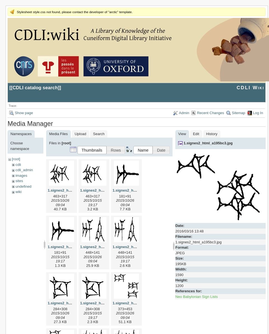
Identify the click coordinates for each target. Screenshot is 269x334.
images (21, 175)
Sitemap (238, 113)
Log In (258, 113)
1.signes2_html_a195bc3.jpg (208, 143)
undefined (23, 186)
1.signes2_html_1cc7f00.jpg (72, 303)
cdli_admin (24, 170)
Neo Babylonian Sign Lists (196, 297)
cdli (18, 165)
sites (19, 181)
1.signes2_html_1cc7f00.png (104, 303)
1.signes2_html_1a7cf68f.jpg (137, 190)
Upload (80, 134)
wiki (18, 192)
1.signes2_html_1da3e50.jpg (137, 303)
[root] (16, 159)
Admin (184, 113)
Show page (24, 113)
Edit (196, 134)
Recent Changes (210, 113)
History (211, 134)
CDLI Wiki (250, 87)
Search (99, 134)
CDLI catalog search (35, 87)
